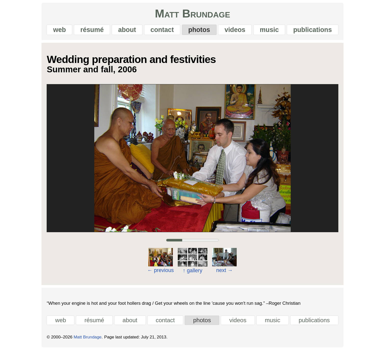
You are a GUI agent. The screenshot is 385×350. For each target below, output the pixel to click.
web (59, 29)
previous (160, 270)
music (269, 29)
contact (162, 29)
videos (235, 29)
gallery (192, 271)
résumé (92, 29)
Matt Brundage (192, 13)
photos (199, 29)
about (127, 29)
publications (312, 29)
